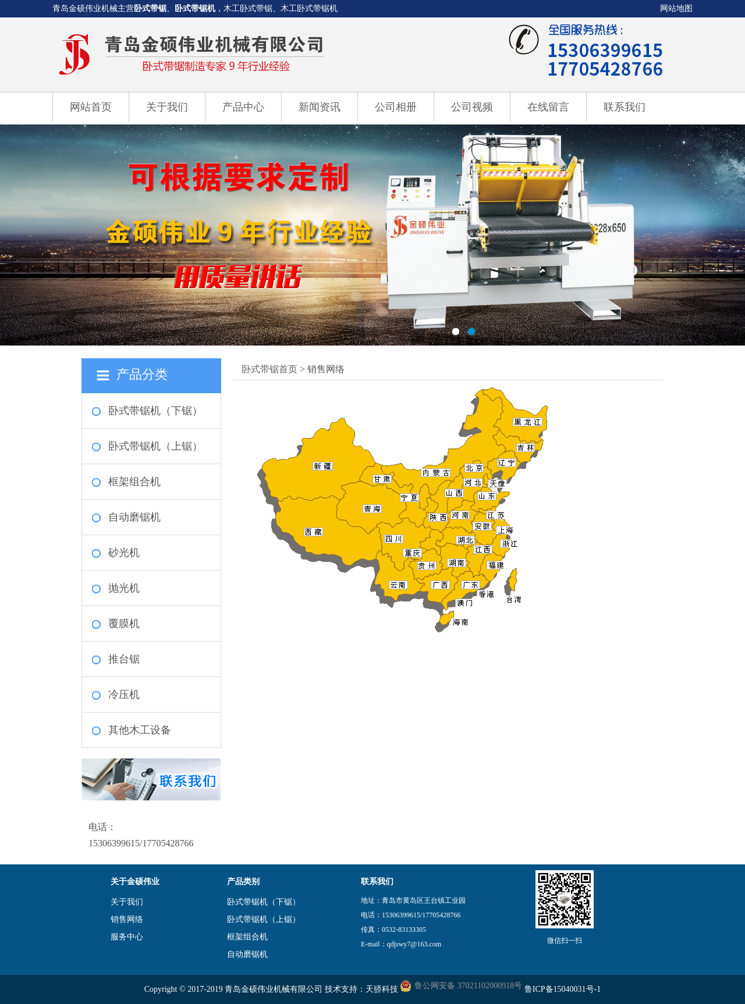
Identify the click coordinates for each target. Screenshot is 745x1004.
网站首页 (91, 107)
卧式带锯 (150, 8)
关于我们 (167, 107)
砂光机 (124, 552)
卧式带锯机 (195, 8)
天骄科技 (382, 989)
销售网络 (127, 919)
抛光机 (124, 588)
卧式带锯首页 (269, 369)
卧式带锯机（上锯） (155, 446)
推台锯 (124, 659)
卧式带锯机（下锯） (155, 410)
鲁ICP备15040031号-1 (562, 989)
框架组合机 (134, 481)
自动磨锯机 (134, 517)
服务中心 (127, 936)
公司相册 (396, 107)
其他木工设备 (139, 730)
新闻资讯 (319, 107)
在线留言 (548, 107)
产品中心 (243, 107)
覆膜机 (124, 623)
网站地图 (676, 8)
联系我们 (624, 107)
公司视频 (472, 107)
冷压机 (124, 694)
